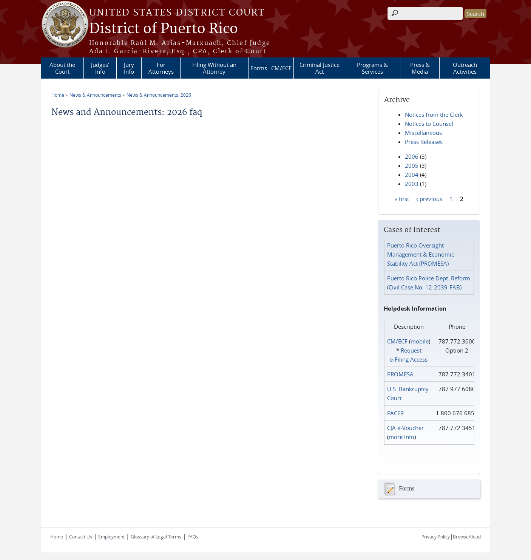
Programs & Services (372, 68)
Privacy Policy (435, 537)
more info (401, 437)
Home (57, 95)
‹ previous (429, 198)
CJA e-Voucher (405, 428)
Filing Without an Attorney (214, 68)
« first (402, 198)
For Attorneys (161, 68)
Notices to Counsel (429, 123)
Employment (111, 537)
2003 (411, 183)
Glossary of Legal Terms (156, 537)
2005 (411, 165)
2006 (411, 156)
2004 (411, 174)
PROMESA (400, 374)
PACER (395, 413)
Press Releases (424, 141)
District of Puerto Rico (163, 29)
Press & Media (420, 68)
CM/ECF (281, 68)
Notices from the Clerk (434, 114)
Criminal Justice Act (319, 68)
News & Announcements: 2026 (159, 95)
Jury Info (129, 68)
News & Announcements (95, 95)
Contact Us (80, 537)
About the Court (62, 68)
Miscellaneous (423, 132)
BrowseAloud (467, 537)
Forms (258, 68)
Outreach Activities (465, 68)
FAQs (192, 537)
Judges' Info (100, 68)
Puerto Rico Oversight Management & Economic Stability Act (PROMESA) (420, 254)
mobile (420, 341)
